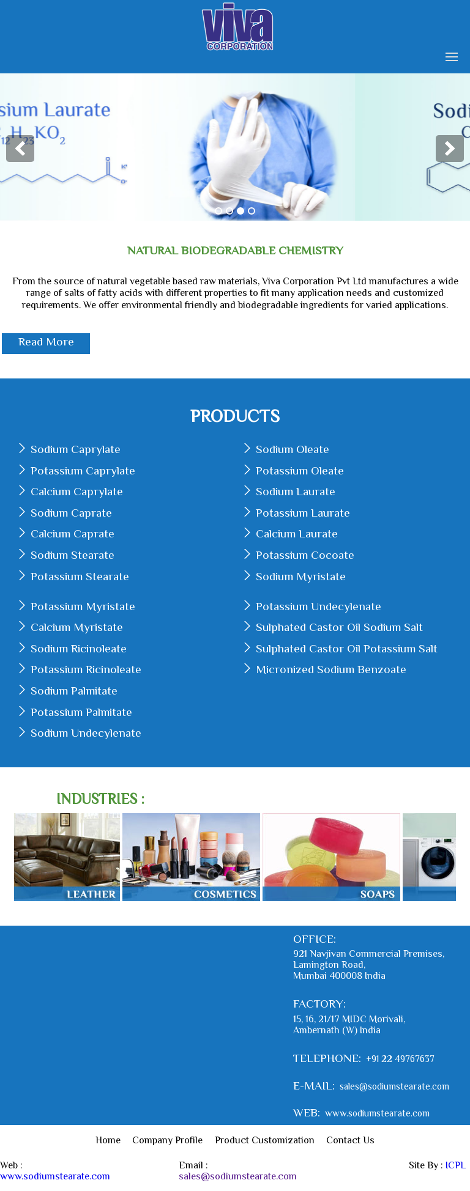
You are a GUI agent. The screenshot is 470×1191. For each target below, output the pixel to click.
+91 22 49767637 (400, 1058)
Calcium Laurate (297, 533)
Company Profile (167, 1140)
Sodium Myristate (301, 576)
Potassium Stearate (80, 576)
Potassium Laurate (303, 512)
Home (108, 1140)
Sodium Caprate (71, 512)
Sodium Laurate (295, 491)
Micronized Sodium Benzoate (331, 669)
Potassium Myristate (83, 606)
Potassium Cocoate (305, 554)
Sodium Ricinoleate (79, 648)
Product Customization (265, 1140)
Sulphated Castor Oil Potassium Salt (347, 648)
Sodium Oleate (292, 449)
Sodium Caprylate (76, 449)
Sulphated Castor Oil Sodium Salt (339, 627)
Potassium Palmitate (81, 712)
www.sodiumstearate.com (377, 1113)
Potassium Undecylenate (318, 606)
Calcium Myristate (77, 627)
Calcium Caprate (72, 533)
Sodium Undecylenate (86, 732)
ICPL (456, 1165)
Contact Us (350, 1140)
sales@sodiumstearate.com (394, 1086)
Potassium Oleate (300, 470)
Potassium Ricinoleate (86, 669)
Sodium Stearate (72, 554)
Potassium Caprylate (83, 470)
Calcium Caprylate (77, 491)
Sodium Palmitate (74, 690)
